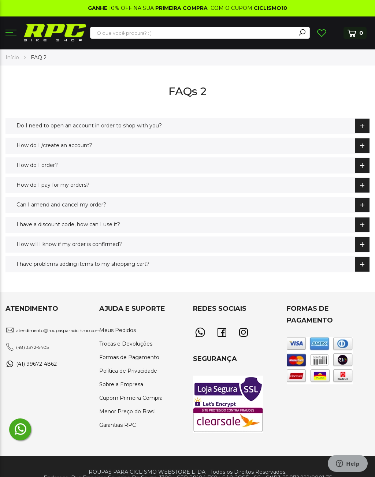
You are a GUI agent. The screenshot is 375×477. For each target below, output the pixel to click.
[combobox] (193, 33)
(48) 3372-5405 (32, 347)
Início (13, 57)
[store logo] (55, 32)
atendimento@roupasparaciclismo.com (58, 330)
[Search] (302, 32)
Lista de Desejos (321, 33)
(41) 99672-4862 (36, 364)
